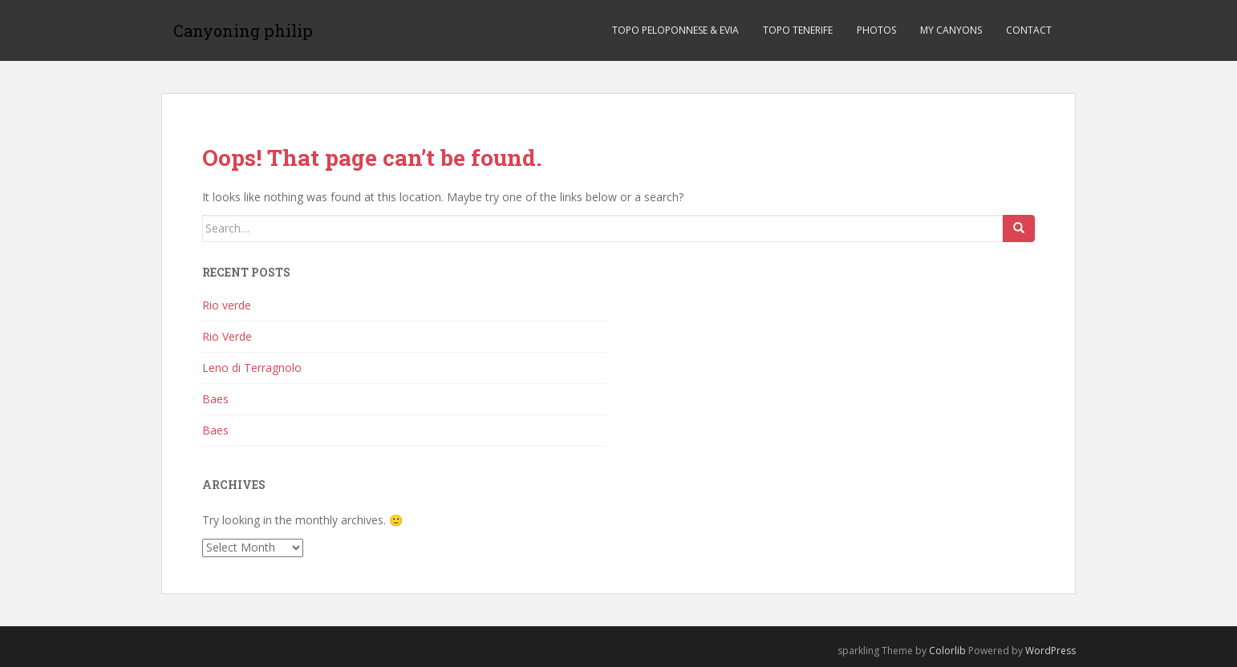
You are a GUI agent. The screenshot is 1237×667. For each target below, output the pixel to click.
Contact (1029, 30)
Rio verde (226, 305)
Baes (215, 398)
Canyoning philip (243, 30)
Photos (876, 30)
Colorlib (947, 650)
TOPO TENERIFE (798, 30)
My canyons (951, 30)
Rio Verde (227, 336)
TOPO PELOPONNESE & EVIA (675, 30)
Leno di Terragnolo (252, 367)
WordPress (1050, 650)
